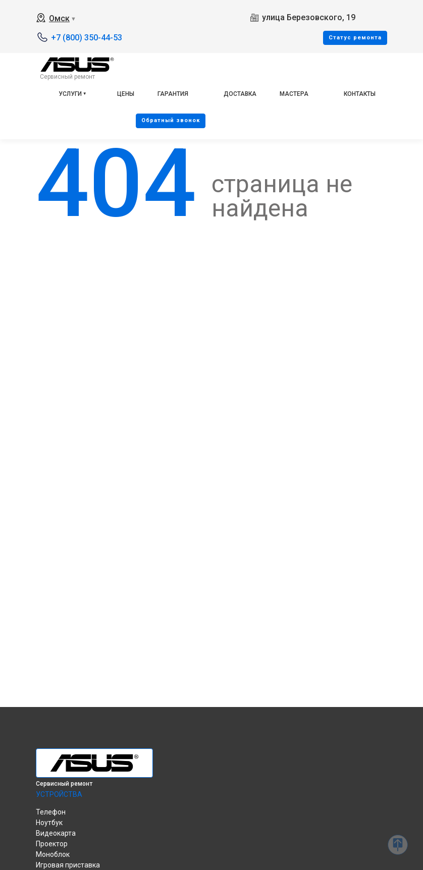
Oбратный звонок (170, 120)
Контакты (360, 93)
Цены (125, 93)
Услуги (70, 93)
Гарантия (172, 93)
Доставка (240, 93)
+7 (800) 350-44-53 (86, 37)
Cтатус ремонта (355, 37)
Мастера (294, 93)
